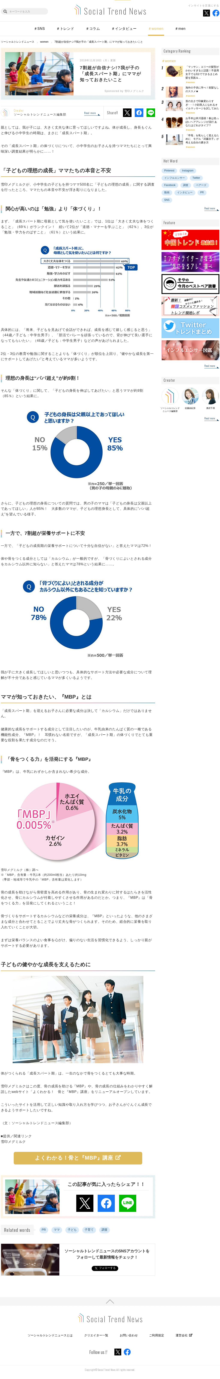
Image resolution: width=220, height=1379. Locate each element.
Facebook (170, 185)
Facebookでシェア (139, 112)
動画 (166, 192)
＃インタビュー (124, 28)
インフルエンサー (174, 177)
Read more (90, 113)
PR (44, 1229)
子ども (72, 1229)
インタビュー (185, 192)
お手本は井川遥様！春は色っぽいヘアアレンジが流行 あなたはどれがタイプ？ (202, 122)
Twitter (196, 177)
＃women (155, 28)
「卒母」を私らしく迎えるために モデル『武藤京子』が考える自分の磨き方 (202, 139)
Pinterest (169, 170)
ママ (57, 1229)
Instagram (187, 170)
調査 (105, 1229)
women (191, 82)
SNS (167, 199)
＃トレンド (65, 28)
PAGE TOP (110, 1301)
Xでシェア (127, 112)
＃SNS (39, 28)
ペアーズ (201, 185)
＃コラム (93, 28)
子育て (89, 1229)
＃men (180, 28)
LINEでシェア (151, 112)
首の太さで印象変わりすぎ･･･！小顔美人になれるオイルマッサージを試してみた (202, 105)
